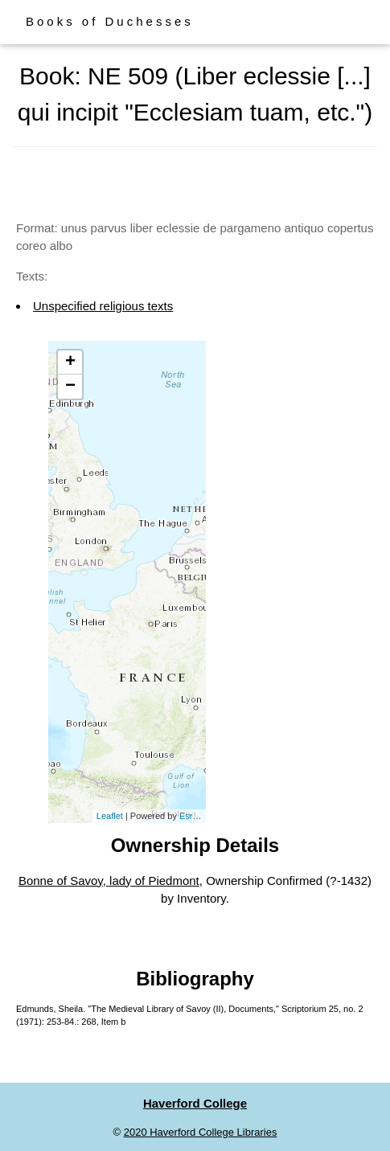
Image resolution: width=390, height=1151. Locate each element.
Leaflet (109, 816)
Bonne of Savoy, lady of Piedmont (108, 880)
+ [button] (70, 362)
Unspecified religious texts (103, 306)
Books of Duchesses (110, 21)
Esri (187, 816)
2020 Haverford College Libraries (200, 1132)
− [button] (70, 387)
